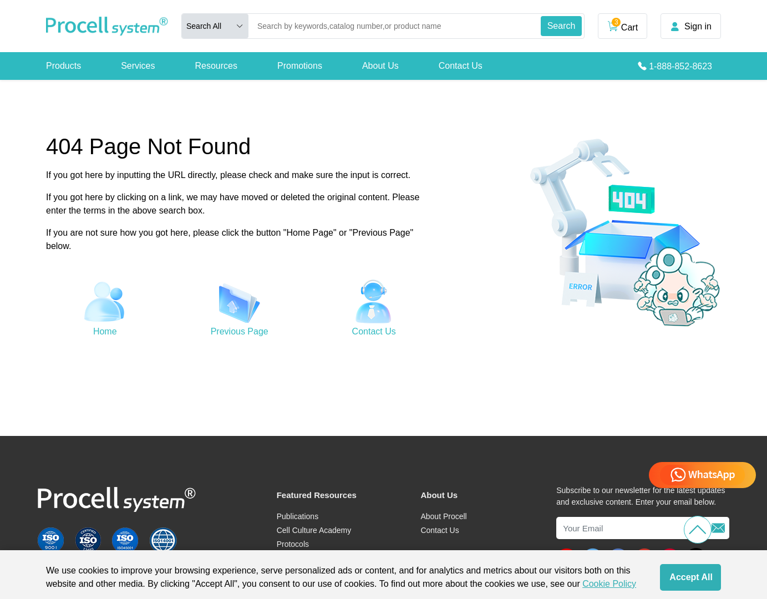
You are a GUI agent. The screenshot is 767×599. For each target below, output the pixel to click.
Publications (298, 516)
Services (138, 65)
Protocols (293, 544)
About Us (380, 65)
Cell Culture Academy (314, 530)
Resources (216, 65)
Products (63, 65)
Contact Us (460, 65)
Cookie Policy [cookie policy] (609, 583)
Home (105, 331)
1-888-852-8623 (680, 66)
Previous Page (239, 331)
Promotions (299, 65)
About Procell (443, 516)
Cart (622, 25)
